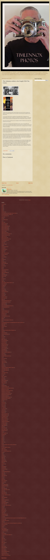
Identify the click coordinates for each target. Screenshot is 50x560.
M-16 (2, 375)
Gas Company (4, 341)
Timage (3, 521)
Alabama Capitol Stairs (5, 228)
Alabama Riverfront (4, 237)
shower (3, 487)
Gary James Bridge (4, 340)
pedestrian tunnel (4, 430)
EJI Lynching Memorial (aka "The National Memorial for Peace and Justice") (12, 322)
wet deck (3, 543)
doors (2, 309)
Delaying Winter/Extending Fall (6, 300)
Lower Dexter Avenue (5, 368)
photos (2, 435)
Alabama (3, 222)
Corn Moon (3, 294)
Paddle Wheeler (4, 425)
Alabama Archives (4, 223)
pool (2, 443)
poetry (2, 439)
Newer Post (4, 183)
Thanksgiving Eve (4, 514)
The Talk (3, 516)
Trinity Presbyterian (4, 529)
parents (3, 426)
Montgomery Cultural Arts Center (6, 393)
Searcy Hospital (4, 480)
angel (2, 245)
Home (17, 183)
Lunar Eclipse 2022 (4, 372)
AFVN (2, 218)
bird (2, 258)
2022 (2, 210)
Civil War (3, 286)
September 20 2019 (4, 485)
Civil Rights (3, 285)
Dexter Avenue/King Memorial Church (7, 305)
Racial (2, 452)
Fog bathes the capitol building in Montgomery (8, 330)
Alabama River (4, 236)
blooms (3, 264)
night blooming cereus (5, 413)
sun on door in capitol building (6, 505)
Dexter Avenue (4, 304)
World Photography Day (5, 551)
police (2, 440)
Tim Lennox (9, 189)
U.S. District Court (4, 530)
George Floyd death (4, 344)
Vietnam (3, 538)
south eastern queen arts (5, 489)
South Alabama (4, 488)
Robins (3, 462)
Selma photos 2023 (4, 484)
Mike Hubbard (4, 381)
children (3, 281)
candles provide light (4, 269)
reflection (3, 458)
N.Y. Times (3, 407)
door (2, 308)
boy (2, 268)
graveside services (4, 345)
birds (2, 260)
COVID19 (3, 295)
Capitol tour (3, 276)
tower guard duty (4, 524)
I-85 (2, 357)
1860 (2, 205)
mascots (3, 377)
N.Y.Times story (4, 408)
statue (2, 498)
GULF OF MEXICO (4, 348)
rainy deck (3, 456)
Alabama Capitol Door (5, 227)
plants (2, 438)
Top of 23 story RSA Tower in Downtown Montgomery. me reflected (11, 523)
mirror (2, 384)
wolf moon (3, 548)
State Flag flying (4, 497)
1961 (2, 206)
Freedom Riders (4, 332)
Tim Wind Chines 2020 (5, 520)
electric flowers (4, 323)
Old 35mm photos (4, 420)
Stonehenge (3, 501)
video (2, 537)
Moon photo (3, 402)
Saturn (2, 476)
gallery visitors (4, 339)
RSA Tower (3, 467)
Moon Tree (3, 404)
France (3, 331)
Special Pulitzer (4, 493)
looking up (3, 366)
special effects (4, 492)
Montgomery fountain (5, 395)
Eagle (2, 318)
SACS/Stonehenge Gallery (5, 471)
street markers (4, 503)
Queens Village (4, 449)
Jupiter (2, 363)
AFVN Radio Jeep (4, 219)
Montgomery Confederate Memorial (7, 390)
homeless (3, 353)
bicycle (2, 255)
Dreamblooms (4, 313)
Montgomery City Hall (5, 389)
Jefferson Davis (4, 362)
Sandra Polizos (4, 475)
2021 (2, 209)
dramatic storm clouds (5, 312)
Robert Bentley (4, 461)
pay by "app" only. (4, 429)
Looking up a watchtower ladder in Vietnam (8, 367)
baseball (3, 251)
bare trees (3, 250)
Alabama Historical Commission (6, 233)
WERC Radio (3, 542)
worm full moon (4, 552)
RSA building (3, 466)
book (2, 267)
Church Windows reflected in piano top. (7, 282)
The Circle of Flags (4, 515)
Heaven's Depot (4, 350)
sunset (2, 507)
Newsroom (3, 412)
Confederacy (3, 290)
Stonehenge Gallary (4, 502)
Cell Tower (3, 278)
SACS (2, 470)
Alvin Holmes (3, 241)
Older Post (30, 183)
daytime (3, 299)
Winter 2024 (3, 546)
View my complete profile (5, 194)
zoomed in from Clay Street (5, 555)
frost (2, 335)
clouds (2, 287)
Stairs (2, 496)
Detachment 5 (4, 303)
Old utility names (4, 422)
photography (3, 434)
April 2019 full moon (4, 246)
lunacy (2, 371)
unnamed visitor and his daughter (6, 534)
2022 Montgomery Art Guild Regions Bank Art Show (9, 213)
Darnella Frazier (4, 296)
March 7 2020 (4, 376)
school (2, 478)
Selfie (2, 483)
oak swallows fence (4, 416)
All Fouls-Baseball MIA (5, 240)
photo (2, 431)
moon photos (3, 403)
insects (3, 359)
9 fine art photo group (5, 215)
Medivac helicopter (4, 380)
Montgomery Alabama (5, 386)
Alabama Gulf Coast (4, 232)
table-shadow (3, 510)
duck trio (3, 317)
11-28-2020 (3, 204)
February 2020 (4, 326)
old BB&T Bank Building (5, 421)
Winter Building (4, 547)
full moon (3, 336)
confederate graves (4, 291)
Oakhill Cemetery (4, 417)
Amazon (3, 242)
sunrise (3, 506)
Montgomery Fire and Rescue (6, 394)
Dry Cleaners (3, 314)
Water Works (3, 539)
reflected (3, 457)
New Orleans (3, 411)
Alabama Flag (4, 231)
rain (2, 453)
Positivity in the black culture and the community (8, 444)
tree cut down (3, 528)
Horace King (3, 354)
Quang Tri (3, 448)
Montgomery (3, 385)
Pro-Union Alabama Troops (5, 447)
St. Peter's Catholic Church (5, 494)
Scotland (3, 479)
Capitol (3, 273)
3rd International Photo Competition (7, 214)
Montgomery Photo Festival (5, 398)
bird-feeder (3, 259)
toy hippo (3, 525)
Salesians (3, 474)
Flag (2, 327)
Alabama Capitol (4, 224)
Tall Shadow (3, 511)
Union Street (3, 533)
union (2, 532)
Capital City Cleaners (5, 272)
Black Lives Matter (4, 263)
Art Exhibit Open (4, 249)
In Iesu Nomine (4, 358)
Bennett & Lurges (4, 254)
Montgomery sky (4, 399)
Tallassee (3, 512)
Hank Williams (4, 349)
